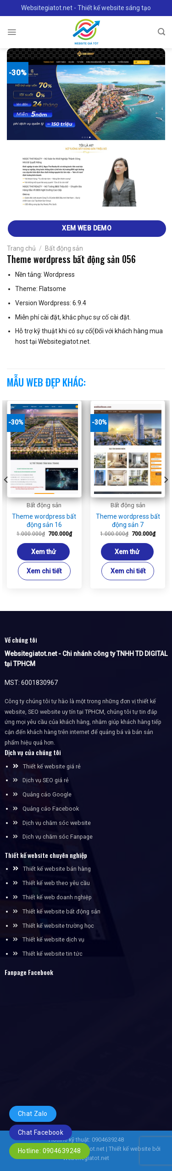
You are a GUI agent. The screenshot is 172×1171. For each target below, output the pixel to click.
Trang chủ (21, 248)
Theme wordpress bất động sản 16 (44, 520)
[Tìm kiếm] (161, 32)
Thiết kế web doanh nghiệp (57, 897)
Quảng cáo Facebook (50, 808)
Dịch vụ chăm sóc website (52, 822)
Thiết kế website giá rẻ (52, 766)
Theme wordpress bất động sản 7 (128, 520)
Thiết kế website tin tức (52, 953)
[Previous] (6, 498)
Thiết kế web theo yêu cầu (56, 883)
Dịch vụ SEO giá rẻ (45, 780)
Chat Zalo (33, 1113)
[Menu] (12, 32)
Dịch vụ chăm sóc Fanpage (57, 836)
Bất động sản (64, 248)
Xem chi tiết (44, 571)
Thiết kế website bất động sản (61, 911)
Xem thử (43, 551)
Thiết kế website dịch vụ (53, 939)
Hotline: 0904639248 (49, 1150)
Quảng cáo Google (47, 794)
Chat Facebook (40, 1132)
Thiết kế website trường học (58, 925)
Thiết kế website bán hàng (57, 868)
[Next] (165, 498)
